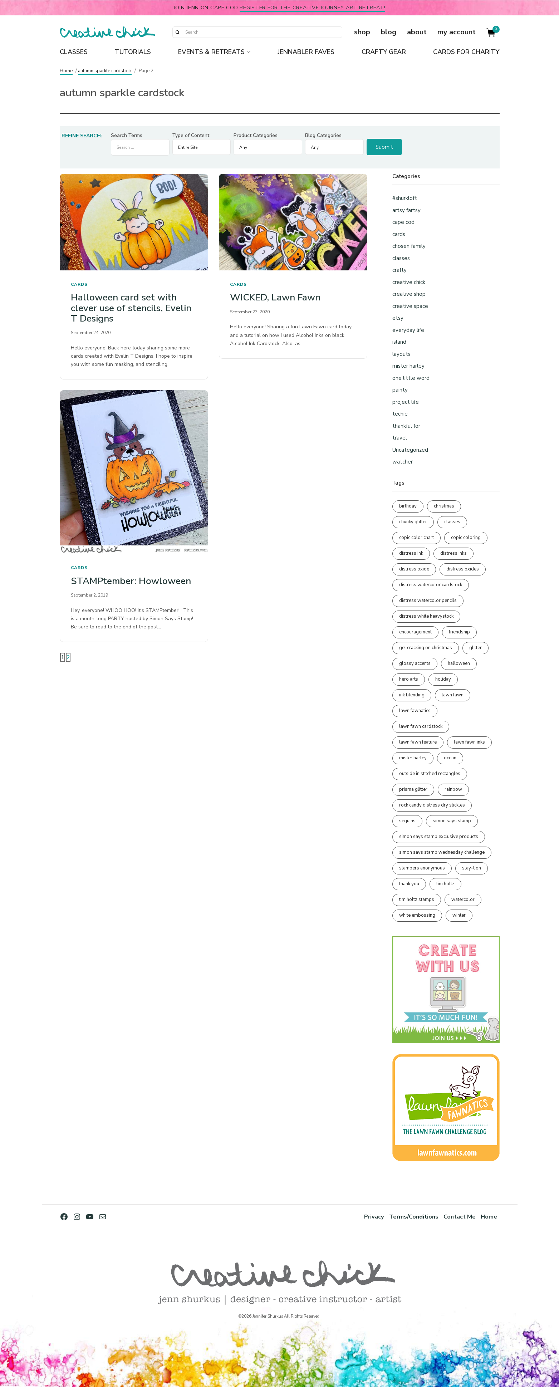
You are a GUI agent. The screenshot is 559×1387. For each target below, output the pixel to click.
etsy (397, 318)
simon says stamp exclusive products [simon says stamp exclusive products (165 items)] (438, 836)
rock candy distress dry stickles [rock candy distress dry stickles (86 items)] (432, 805)
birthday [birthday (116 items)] (408, 506)
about (417, 32)
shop (362, 32)
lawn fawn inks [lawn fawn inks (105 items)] (469, 742)
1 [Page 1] (62, 657)
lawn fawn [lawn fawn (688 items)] (453, 695)
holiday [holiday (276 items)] (443, 679)
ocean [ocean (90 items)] (450, 758)
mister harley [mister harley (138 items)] (413, 758)
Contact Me (459, 1216)
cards (79, 284)
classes (401, 258)
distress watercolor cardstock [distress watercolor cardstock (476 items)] (430, 585)
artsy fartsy (406, 210)
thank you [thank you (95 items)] (409, 884)
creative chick (408, 282)
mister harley (408, 365)
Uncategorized (410, 450)
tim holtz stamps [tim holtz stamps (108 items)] (416, 899)
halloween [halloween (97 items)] (459, 663)
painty (400, 389)
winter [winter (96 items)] (459, 915)
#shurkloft (404, 198)
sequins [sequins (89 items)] (407, 821)
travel (399, 437)
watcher (402, 461)
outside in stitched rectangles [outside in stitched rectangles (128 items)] (429, 773)
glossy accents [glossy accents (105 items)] (415, 663)
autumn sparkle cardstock (105, 71)
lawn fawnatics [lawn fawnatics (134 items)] (415, 710)
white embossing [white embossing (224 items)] (417, 915)
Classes (74, 52)
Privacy (373, 1216)
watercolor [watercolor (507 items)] (463, 899)
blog (388, 32)
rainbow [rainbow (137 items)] (453, 789)
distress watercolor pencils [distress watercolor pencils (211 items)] (428, 600)
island (399, 341)
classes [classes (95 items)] (452, 522)
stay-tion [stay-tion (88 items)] (471, 868)
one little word (411, 378)
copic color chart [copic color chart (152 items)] (416, 537)
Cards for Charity (466, 52)
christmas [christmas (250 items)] (444, 506)
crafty (399, 270)
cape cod (403, 222)
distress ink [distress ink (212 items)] (411, 553)
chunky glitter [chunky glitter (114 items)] (413, 522)
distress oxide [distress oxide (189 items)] (414, 569)
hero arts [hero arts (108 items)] (408, 679)
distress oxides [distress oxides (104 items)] (462, 569)
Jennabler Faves (306, 52)
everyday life (408, 330)
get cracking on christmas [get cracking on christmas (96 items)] (425, 648)
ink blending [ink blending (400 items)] (412, 695)
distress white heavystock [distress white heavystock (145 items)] (426, 616)
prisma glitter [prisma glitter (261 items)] (413, 789)
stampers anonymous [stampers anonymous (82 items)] (422, 868)
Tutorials (133, 52)
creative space (410, 306)
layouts (401, 354)
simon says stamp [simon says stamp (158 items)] (452, 821)
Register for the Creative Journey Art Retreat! (312, 7)
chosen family (409, 246)
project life (405, 402)
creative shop (409, 294)
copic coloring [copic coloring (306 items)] (466, 537)
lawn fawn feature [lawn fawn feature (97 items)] (418, 742)
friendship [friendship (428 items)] (459, 632)
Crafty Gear (384, 52)
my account (456, 32)
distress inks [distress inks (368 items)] (453, 553)
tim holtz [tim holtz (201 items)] (445, 884)
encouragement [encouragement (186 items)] (415, 632)
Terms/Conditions (413, 1216)
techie (400, 413)
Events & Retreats (211, 52)
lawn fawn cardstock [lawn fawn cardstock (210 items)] (420, 726)
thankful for (406, 426)
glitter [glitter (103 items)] (475, 648)
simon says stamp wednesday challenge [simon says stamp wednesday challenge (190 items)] (442, 852)
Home (66, 71)
